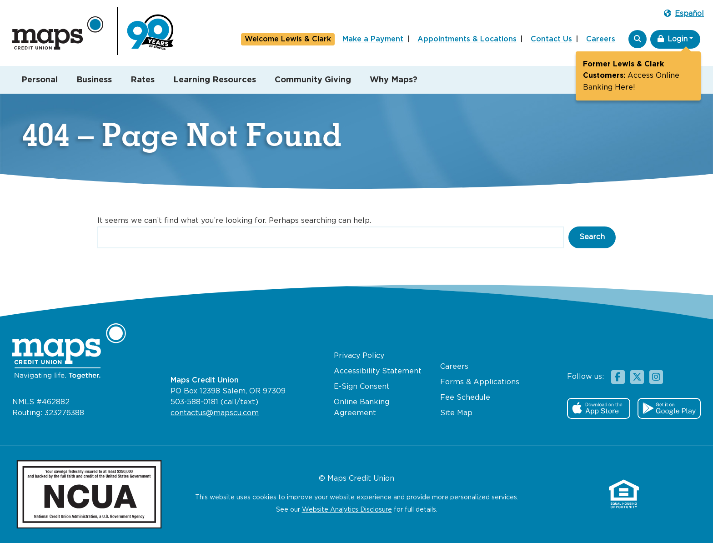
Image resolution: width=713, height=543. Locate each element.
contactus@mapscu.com (215, 413)
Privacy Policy (359, 355)
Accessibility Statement (378, 371)
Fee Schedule (465, 397)
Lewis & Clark (288, 39)
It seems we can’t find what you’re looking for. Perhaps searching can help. (234, 220)
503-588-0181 (194, 402)
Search (592, 237)
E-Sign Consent (362, 386)
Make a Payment (372, 39)
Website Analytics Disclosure (347, 510)
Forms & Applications (479, 382)
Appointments (467, 39)
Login (673, 39)
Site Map (456, 413)
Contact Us (551, 39)
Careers (600, 39)
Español (684, 13)
